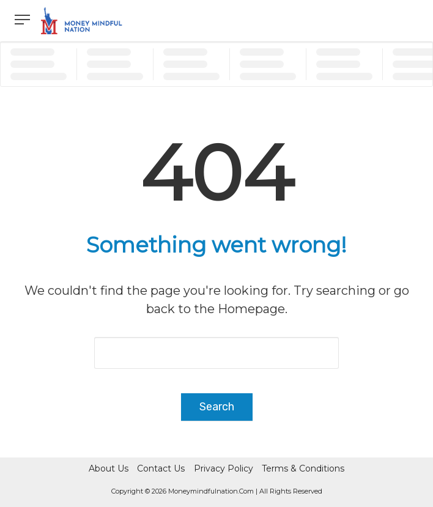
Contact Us (161, 468)
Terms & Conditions (303, 468)
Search (216, 406)
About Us (108, 468)
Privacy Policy (223, 468)
